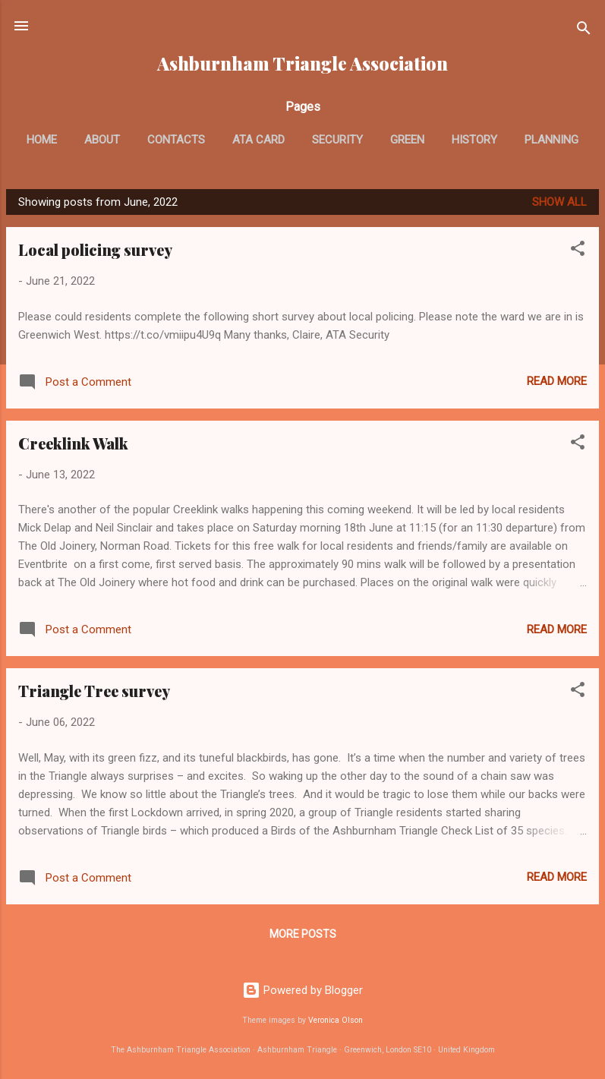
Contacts (176, 140)
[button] (578, 251)
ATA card (258, 140)
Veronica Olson (335, 1020)
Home (42, 140)
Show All (559, 202)
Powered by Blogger (302, 990)
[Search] (584, 31)
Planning (551, 140)
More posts (302, 934)
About (102, 140)
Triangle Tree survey (94, 690)
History (474, 140)
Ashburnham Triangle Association (302, 63)
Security (337, 140)
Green (407, 140)
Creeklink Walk (73, 443)
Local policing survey (95, 249)
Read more (557, 381)
